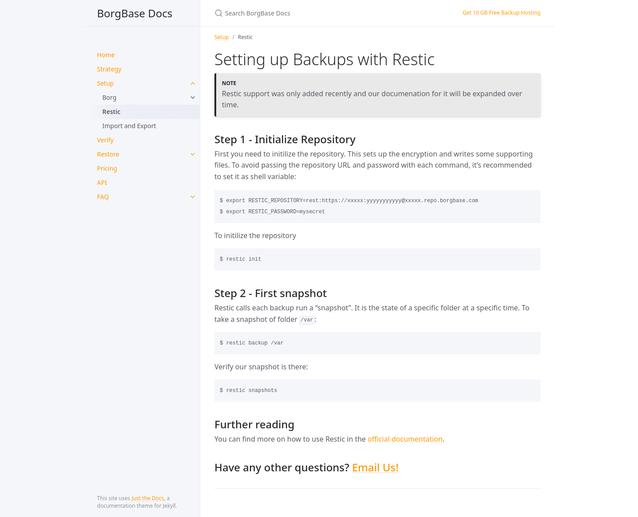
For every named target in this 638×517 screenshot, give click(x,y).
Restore (108, 154)
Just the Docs (148, 498)
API (102, 182)
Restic (111, 111)
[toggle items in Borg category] (193, 97)
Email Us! (375, 467)
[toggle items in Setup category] (193, 83)
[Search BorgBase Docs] (319, 13)
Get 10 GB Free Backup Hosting (502, 12)
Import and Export (129, 125)
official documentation (405, 439)
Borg (109, 97)
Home (106, 55)
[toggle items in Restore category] (193, 154)
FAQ (103, 196)
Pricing (107, 168)
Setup (105, 83)
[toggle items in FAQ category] (193, 197)
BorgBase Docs (134, 13)
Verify (105, 140)
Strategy (109, 69)
